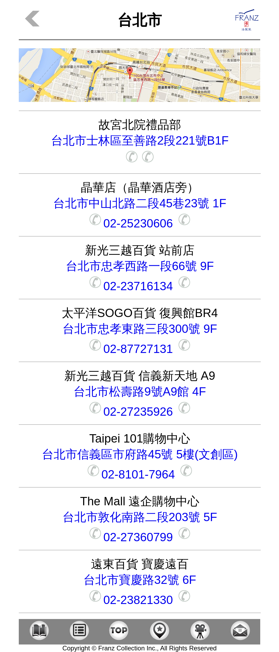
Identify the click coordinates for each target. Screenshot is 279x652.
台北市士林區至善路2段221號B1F (140, 140)
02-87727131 (139, 348)
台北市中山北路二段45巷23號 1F (139, 203)
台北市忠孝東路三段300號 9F (140, 328)
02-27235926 (139, 411)
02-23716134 (139, 286)
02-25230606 (139, 223)
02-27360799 (139, 537)
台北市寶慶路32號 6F (139, 579)
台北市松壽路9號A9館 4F (140, 391)
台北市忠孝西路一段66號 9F (140, 265)
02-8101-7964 (139, 474)
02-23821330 (139, 599)
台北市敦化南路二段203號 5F (140, 517)
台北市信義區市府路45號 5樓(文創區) (140, 454)
